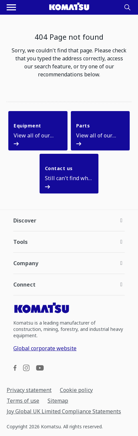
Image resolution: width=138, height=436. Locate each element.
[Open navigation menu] (11, 7)
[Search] (127, 7)
